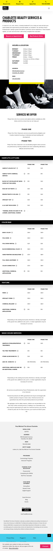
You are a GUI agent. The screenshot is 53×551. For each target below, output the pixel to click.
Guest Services (26, 497)
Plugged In (23, 538)
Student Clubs (26, 488)
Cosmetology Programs (26, 458)
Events (26, 502)
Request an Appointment (14, 36)
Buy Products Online (36, 36)
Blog (26, 499)
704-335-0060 (27, 444)
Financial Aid (26, 471)
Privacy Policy (10, 538)
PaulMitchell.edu (27, 514)
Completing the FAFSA (26, 473)
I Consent (45, 546)
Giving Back (26, 486)
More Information (13, 548)
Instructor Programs (26, 460)
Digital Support (26, 490)
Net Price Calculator (26, 475)
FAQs (34, 538)
